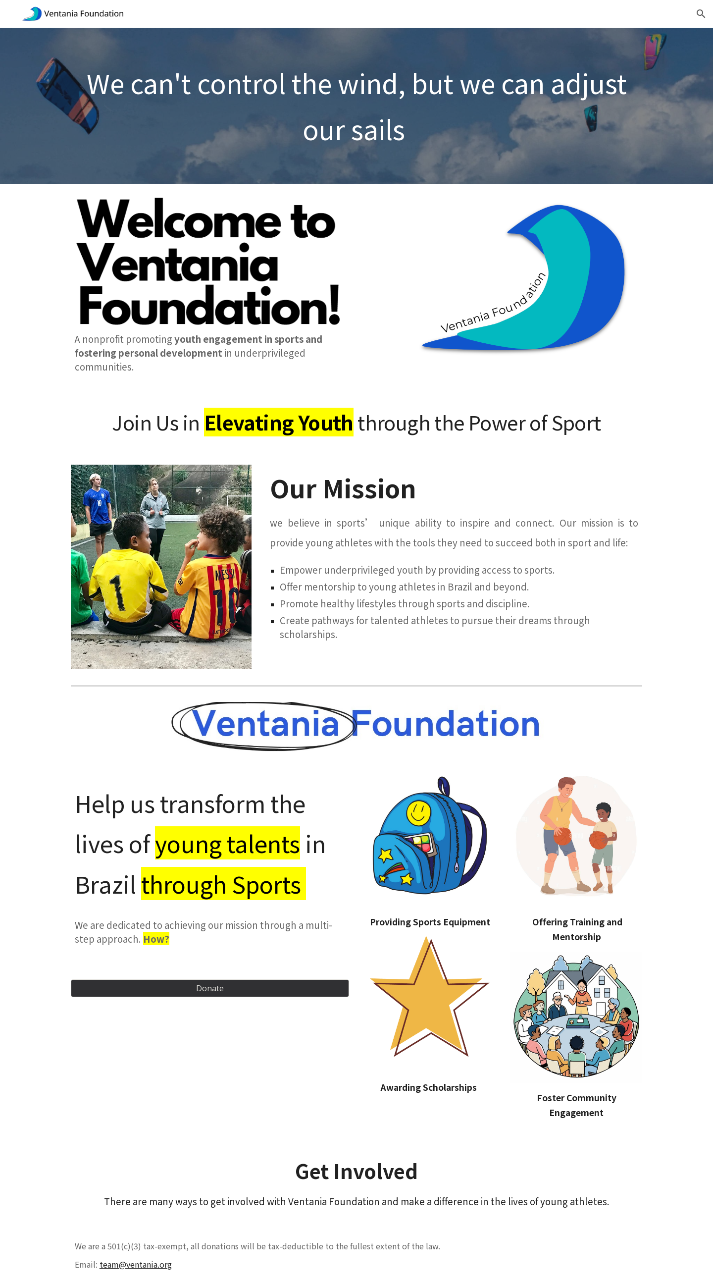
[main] (356, 105)
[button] (701, 14)
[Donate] (210, 988)
